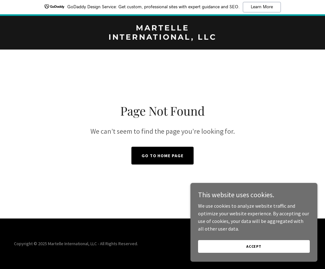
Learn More (262, 7)
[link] (162, 38)
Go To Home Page (163, 155)
